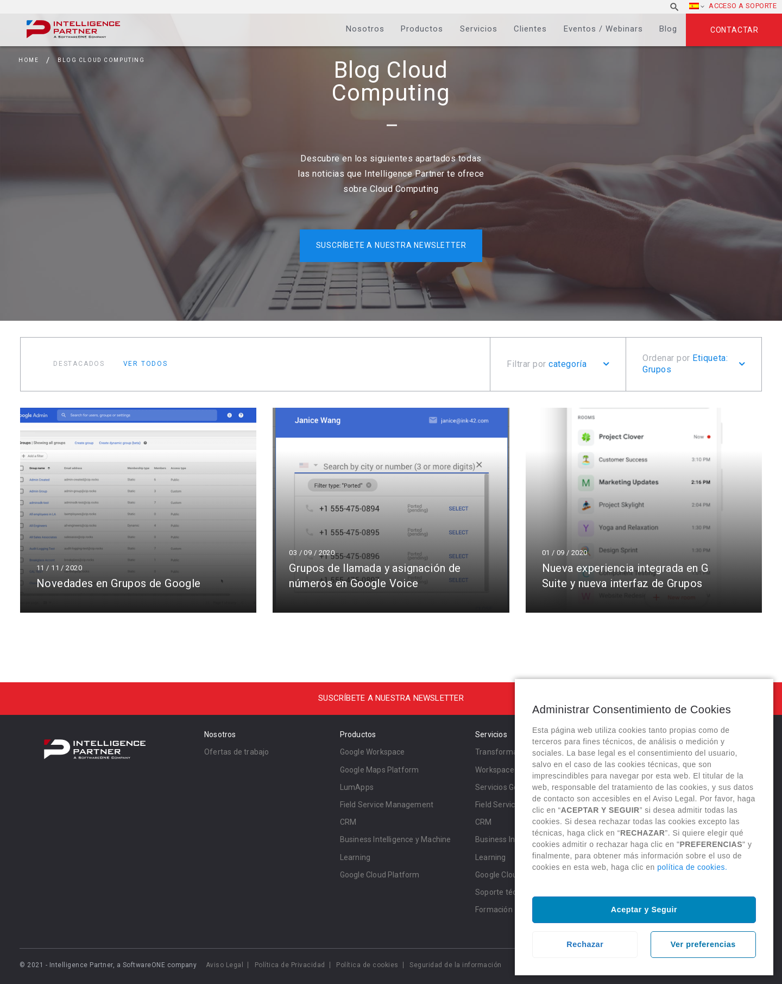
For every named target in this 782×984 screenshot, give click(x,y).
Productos (422, 29)
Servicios (478, 29)
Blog (668, 29)
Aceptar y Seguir (644, 909)
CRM (348, 822)
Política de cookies (367, 965)
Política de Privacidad (290, 965)
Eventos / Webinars (603, 29)
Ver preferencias (703, 944)
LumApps (357, 787)
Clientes (530, 29)
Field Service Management (387, 804)
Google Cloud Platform (380, 874)
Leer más (138, 510)
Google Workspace (372, 752)
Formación (494, 909)
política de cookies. (692, 867)
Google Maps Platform (379, 769)
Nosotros (365, 29)
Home (28, 60)
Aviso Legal (225, 965)
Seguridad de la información (455, 965)
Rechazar (584, 944)
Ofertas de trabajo (236, 752)
